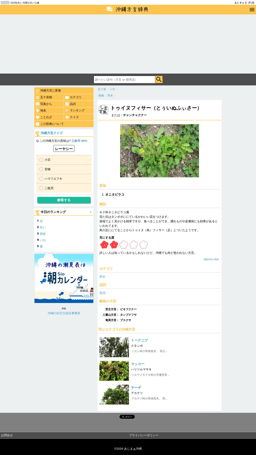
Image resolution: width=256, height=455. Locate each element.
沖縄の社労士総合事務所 (64, 313)
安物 (47, 169)
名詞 (102, 292)
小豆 (47, 159)
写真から (43, 104)
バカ (43, 240)
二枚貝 (49, 188)
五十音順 (43, 97)
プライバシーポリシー (144, 435)
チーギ (136, 388)
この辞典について (49, 124)
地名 (40, 110)
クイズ (72, 117)
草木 (102, 276)
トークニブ (139, 340)
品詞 (70, 104)
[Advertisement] (128, 44)
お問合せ (7, 435)
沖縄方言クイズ (52, 133)
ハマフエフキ (53, 178)
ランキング (75, 110)
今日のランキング (53, 212)
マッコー (137, 364)
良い (43, 227)
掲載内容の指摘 (211, 259)
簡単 (43, 233)
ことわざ (43, 117)
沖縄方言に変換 (48, 91)
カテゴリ (73, 97)
